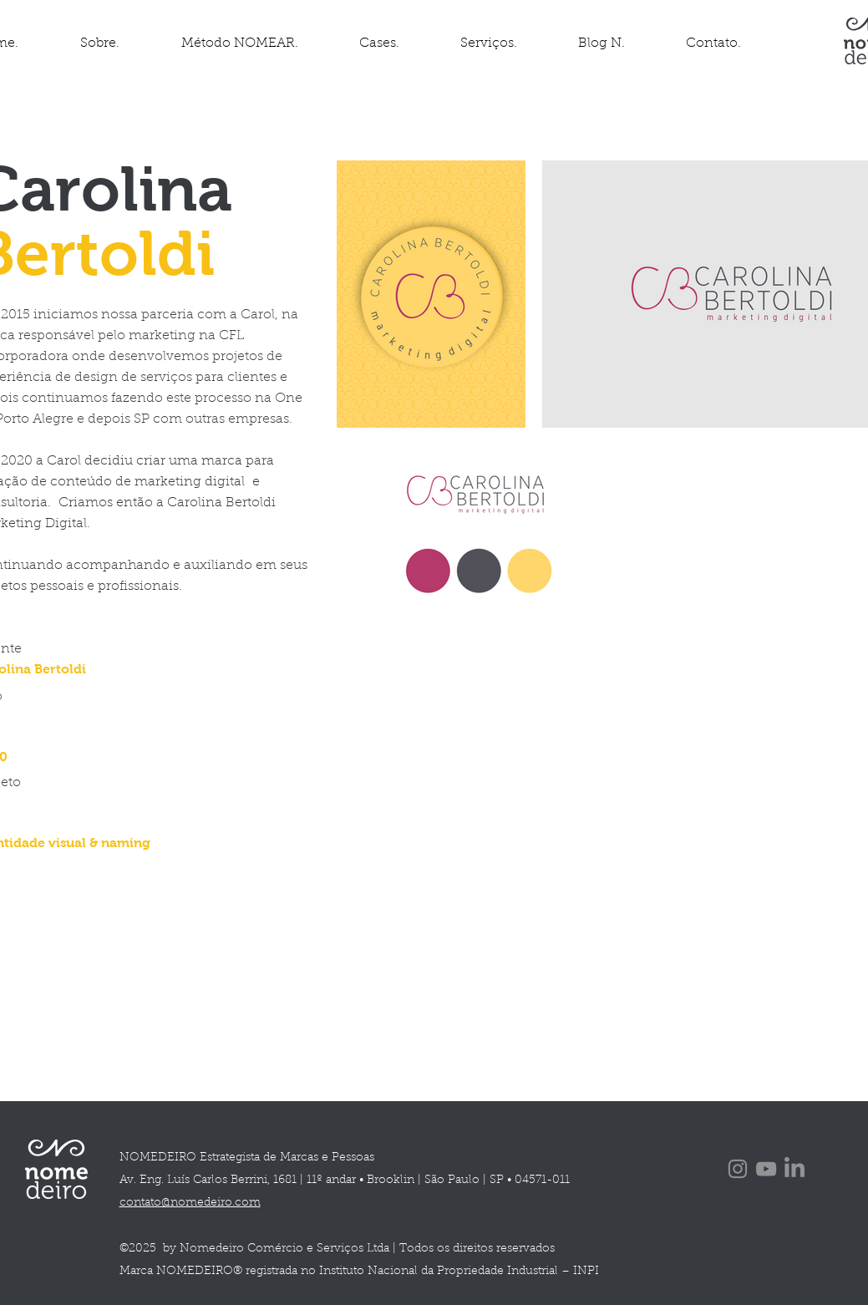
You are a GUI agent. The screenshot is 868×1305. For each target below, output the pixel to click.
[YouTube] (766, 1168)
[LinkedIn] (794, 1168)
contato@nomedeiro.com (190, 1203)
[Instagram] (737, 1168)
